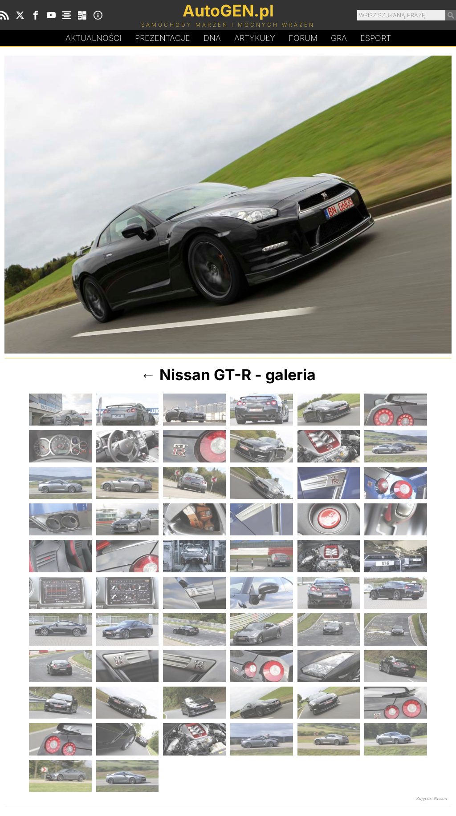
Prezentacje (162, 38)
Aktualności (93, 38)
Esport (375, 38)
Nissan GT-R (205, 375)
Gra (339, 38)
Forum (303, 38)
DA (212, 38)
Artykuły (254, 38)
